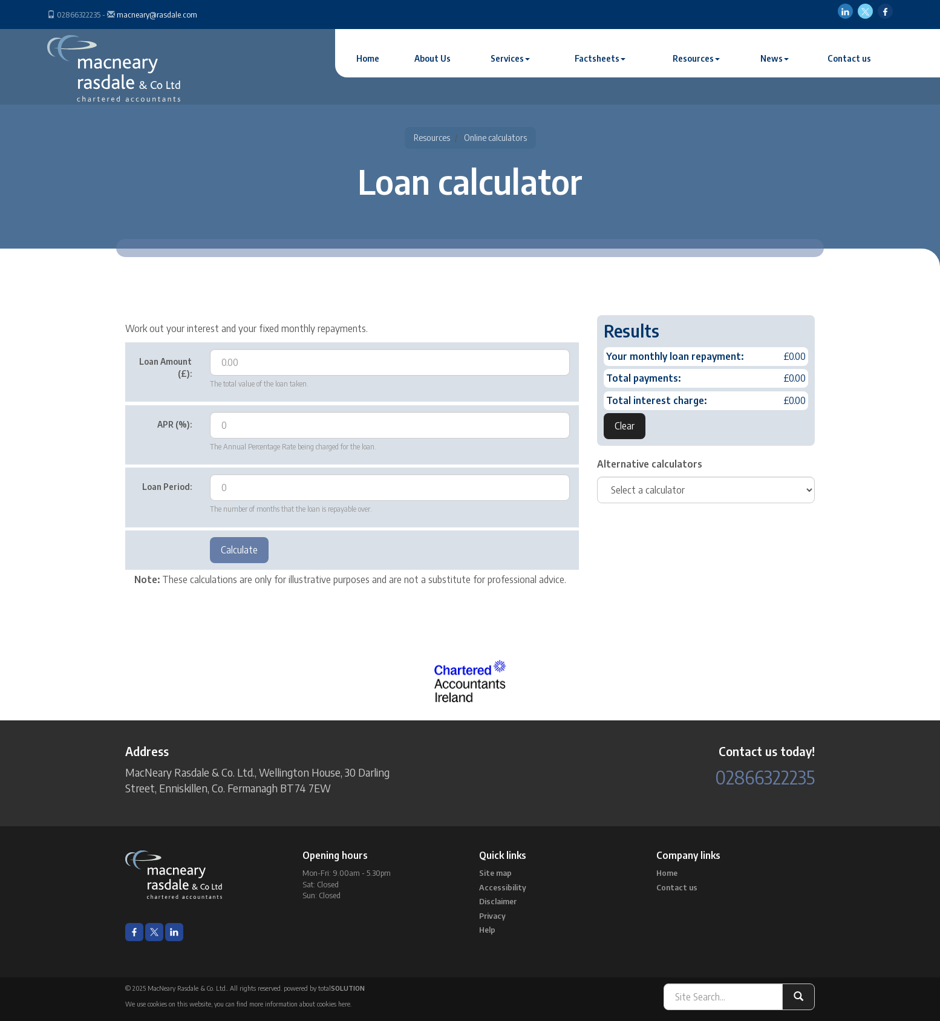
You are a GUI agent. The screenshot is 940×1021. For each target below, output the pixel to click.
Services (510, 58)
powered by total (324, 988)
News (774, 58)
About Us (432, 58)
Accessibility (502, 887)
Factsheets (600, 58)
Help (487, 930)
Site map (495, 873)
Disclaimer (498, 901)
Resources (696, 58)
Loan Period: (167, 486)
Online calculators (495, 137)
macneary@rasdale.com (157, 14)
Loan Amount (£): (165, 367)
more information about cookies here (299, 1004)
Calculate (239, 550)
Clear (625, 426)
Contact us (849, 58)
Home (367, 58)
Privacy (492, 916)
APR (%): (174, 424)
